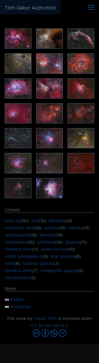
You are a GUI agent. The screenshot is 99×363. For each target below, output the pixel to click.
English (15, 299)
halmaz (75, 228)
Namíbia (57, 221)
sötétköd (46, 242)
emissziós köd (19, 228)
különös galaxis (38, 264)
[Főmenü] (91, 7)
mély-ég (13, 221)
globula (72, 242)
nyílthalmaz (16, 242)
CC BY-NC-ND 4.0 (49, 326)
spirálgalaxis (17, 235)
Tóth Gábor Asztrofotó (30, 8)
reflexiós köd (54, 249)
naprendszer (17, 278)
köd (35, 221)
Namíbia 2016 (18, 271)
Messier (47, 235)
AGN (9, 264)
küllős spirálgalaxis (24, 256)
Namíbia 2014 (18, 249)
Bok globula (63, 256)
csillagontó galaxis (59, 271)
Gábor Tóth (45, 319)
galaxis (51, 228)
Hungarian (18, 307)
